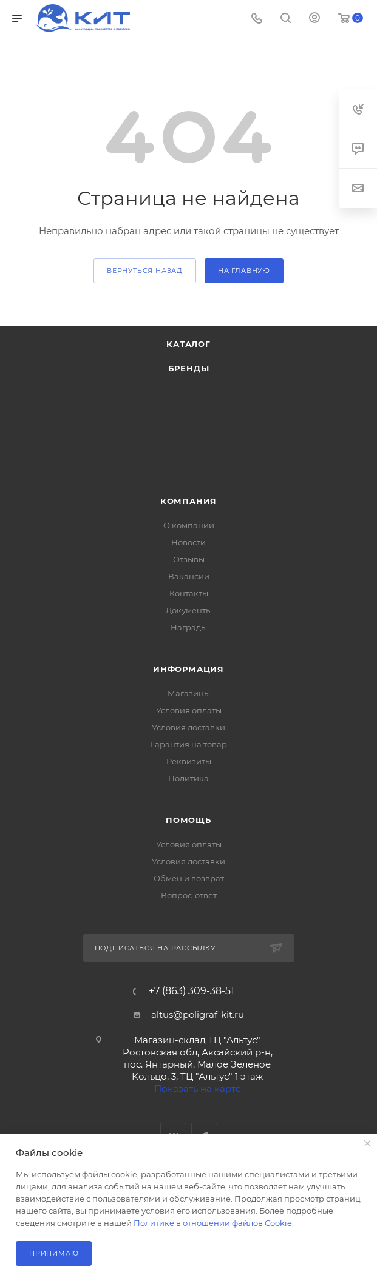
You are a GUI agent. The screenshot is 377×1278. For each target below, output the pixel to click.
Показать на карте (197, 1088)
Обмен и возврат (189, 878)
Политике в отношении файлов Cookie (213, 1223)
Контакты (188, 593)
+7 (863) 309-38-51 (191, 991)
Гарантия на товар (189, 744)
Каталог (188, 344)
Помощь (188, 820)
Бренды (188, 368)
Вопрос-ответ (189, 895)
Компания (188, 501)
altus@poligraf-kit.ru (197, 1014)
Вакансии (188, 576)
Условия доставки (188, 727)
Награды (189, 627)
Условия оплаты (189, 710)
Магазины (189, 693)
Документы (189, 610)
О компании (188, 525)
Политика (188, 778)
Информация (188, 669)
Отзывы (189, 559)
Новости (188, 542)
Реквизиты (188, 761)
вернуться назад (145, 270)
